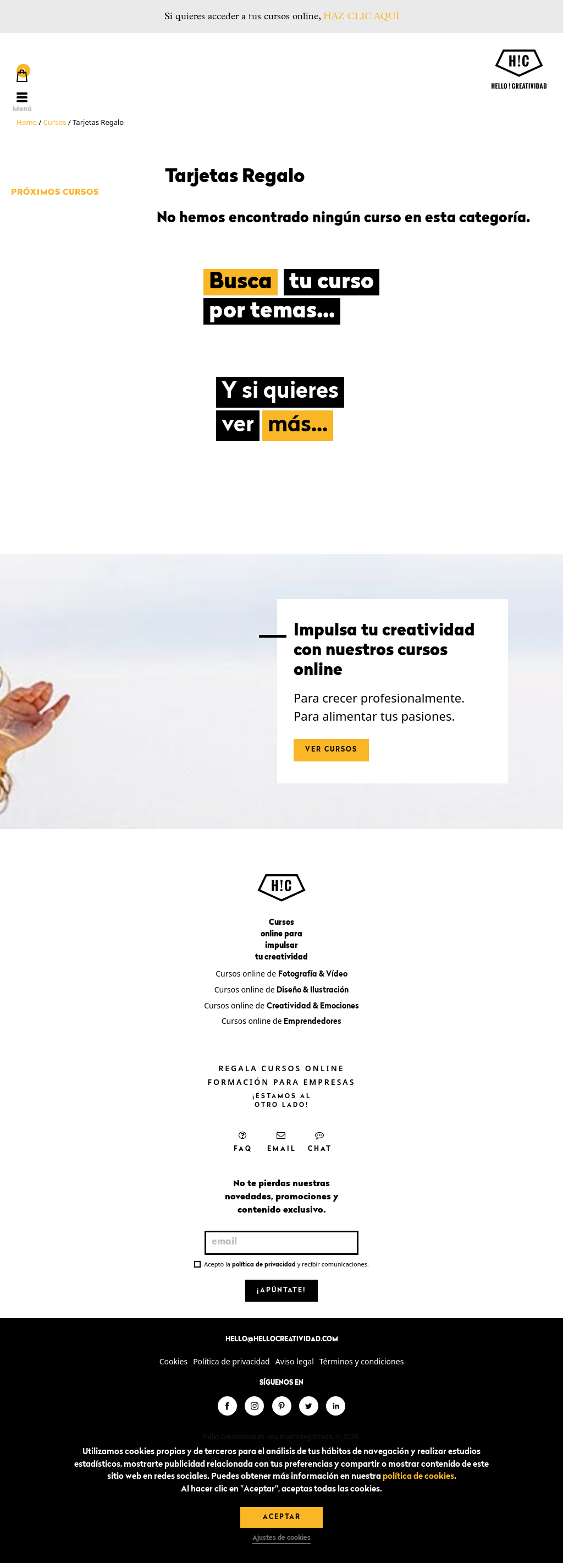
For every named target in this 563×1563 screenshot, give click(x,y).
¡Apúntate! (281, 1290)
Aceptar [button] (282, 1517)
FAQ (243, 1142)
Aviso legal (294, 1361)
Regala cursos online (281, 1068)
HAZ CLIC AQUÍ (361, 16)
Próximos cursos (55, 193)
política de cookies (418, 1477)
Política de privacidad (231, 1361)
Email (281, 1142)
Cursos (55, 122)
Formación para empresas (282, 1082)
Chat (320, 1142)
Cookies (173, 1361)
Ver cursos (331, 750)
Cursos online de (281, 973)
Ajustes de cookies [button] (281, 1538)
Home (26, 122)
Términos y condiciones (361, 1361)
